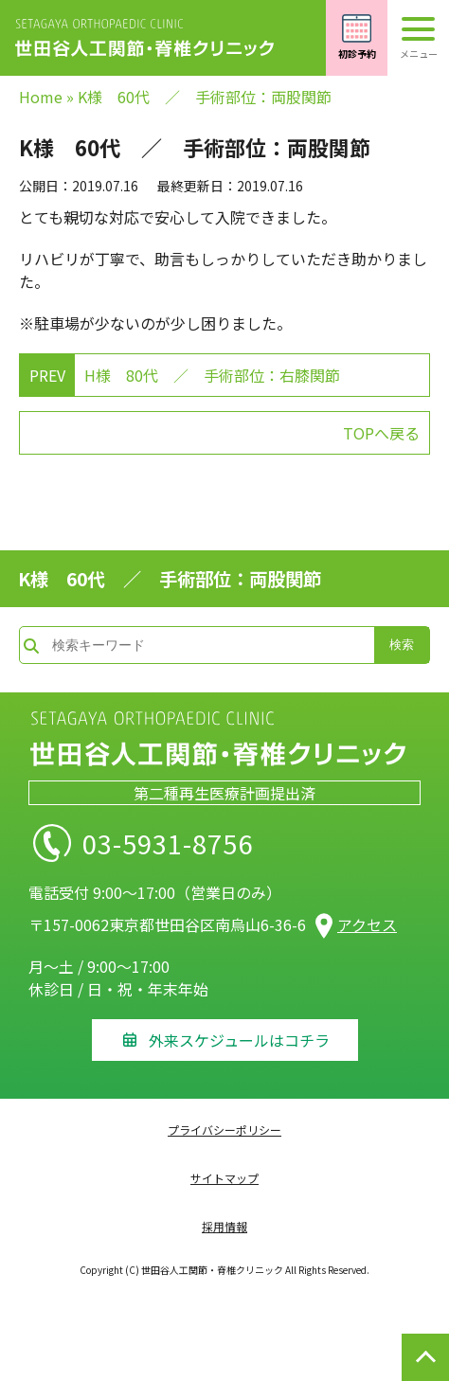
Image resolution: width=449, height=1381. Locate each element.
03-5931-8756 (200, 843)
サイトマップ (224, 1178)
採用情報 (224, 1226)
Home (41, 96)
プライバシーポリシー (224, 1129)
